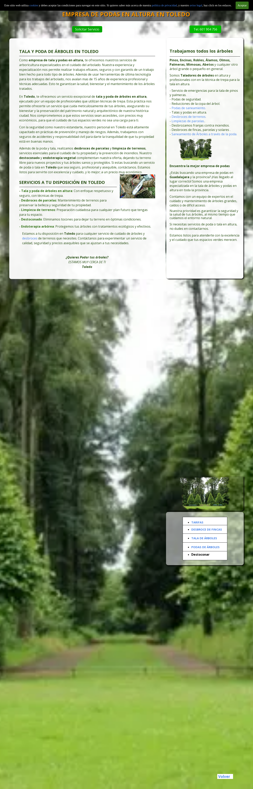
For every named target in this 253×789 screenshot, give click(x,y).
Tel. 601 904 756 (204, 29)
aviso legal (196, 5)
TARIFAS (197, 522)
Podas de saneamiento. (189, 109)
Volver (224, 776)
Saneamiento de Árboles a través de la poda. (204, 134)
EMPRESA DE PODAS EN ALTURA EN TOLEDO (131, 14)
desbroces (31, 237)
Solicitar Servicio (87, 29)
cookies (34, 5)
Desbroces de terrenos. (189, 117)
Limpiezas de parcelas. (188, 121)
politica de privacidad (164, 5)
